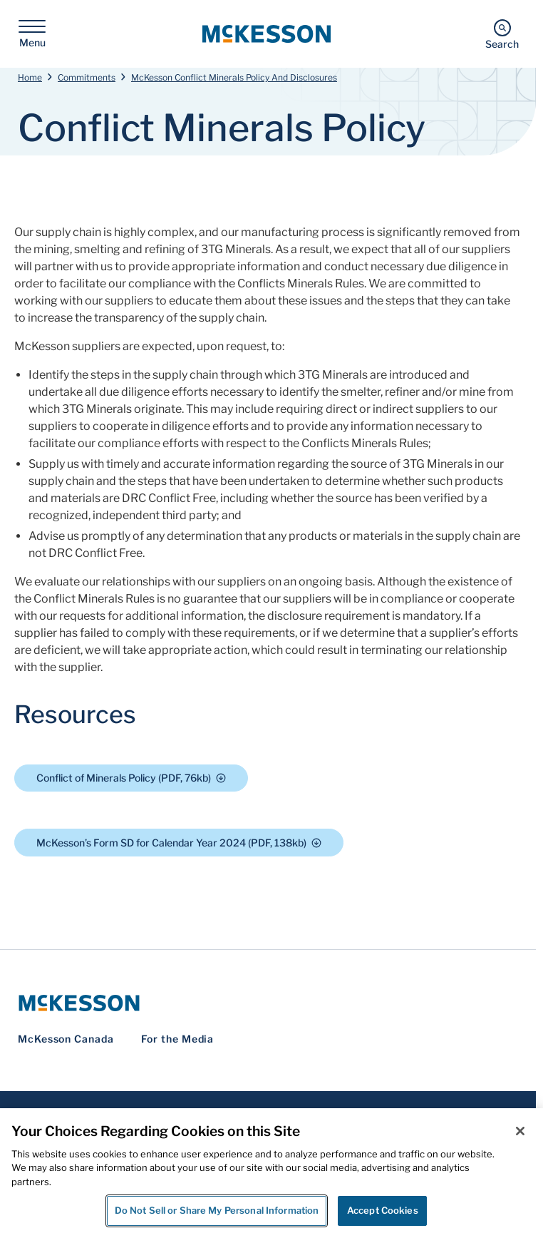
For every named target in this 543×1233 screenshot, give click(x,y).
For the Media (177, 1039)
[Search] (502, 33)
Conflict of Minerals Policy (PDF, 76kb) (131, 778)
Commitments (86, 77)
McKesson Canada (66, 1039)
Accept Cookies (382, 1210)
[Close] (520, 1131)
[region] (271, 1170)
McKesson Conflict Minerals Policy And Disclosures (234, 77)
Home (30, 77)
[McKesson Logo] (268, 1003)
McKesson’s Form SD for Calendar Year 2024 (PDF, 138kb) (178, 843)
